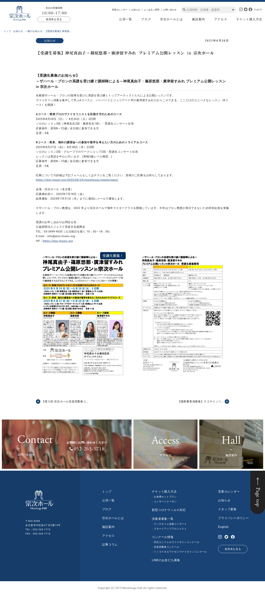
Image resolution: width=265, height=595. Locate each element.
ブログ (146, 19)
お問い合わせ (169, 10)
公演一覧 (125, 19)
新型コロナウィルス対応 (169, 510)
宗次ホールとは (171, 19)
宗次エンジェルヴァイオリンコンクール (176, 542)
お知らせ (135, 10)
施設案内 (198, 19)
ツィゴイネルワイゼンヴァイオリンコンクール (180, 551)
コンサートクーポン (165, 501)
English (258, 9)
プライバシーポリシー (233, 518)
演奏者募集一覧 (162, 519)
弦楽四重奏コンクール (166, 547)
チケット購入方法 (249, 19)
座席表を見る (54, 19)
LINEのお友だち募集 (166, 560)
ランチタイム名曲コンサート (170, 524)
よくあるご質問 (151, 10)
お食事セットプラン (165, 496)
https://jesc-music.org (58, 241)
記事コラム (110, 544)
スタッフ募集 (227, 509)
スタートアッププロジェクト (170, 528)
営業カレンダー (119, 10)
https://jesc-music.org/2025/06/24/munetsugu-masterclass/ (77, 180)
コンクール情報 (162, 537)
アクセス (220, 19)
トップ (106, 491)
